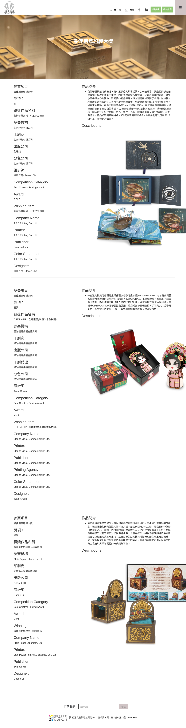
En (111, 10)
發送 (123, 707)
